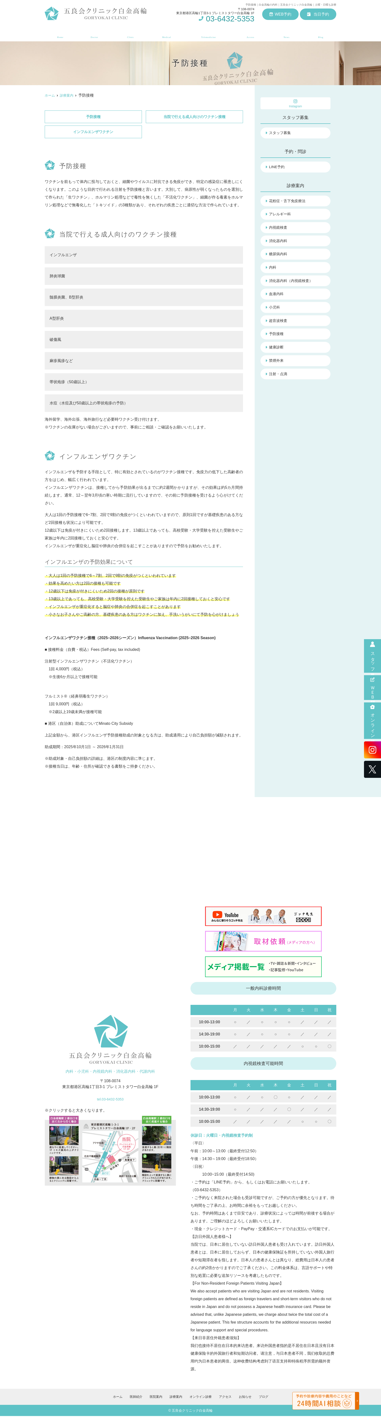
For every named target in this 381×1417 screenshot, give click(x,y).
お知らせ (288, 34)
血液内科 (277, 296)
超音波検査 (278, 323)
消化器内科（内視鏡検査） (292, 283)
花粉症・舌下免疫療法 (288, 202)
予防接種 (93, 117)
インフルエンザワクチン (93, 132)
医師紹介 (93, 34)
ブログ (322, 34)
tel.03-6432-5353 (110, 1098)
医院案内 (129, 34)
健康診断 (277, 350)
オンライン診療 (372, 720)
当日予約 (318, 14)
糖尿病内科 (278, 256)
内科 (273, 269)
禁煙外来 (277, 364)
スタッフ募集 (372, 656)
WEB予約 (280, 14)
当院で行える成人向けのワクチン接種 (194, 117)
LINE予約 (277, 167)
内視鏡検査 (278, 229)
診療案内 (165, 34)
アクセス (251, 34)
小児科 (275, 310)
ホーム (58, 34)
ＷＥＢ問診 (372, 688)
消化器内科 (278, 242)
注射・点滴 (278, 377)
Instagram (295, 103)
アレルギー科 (280, 215)
